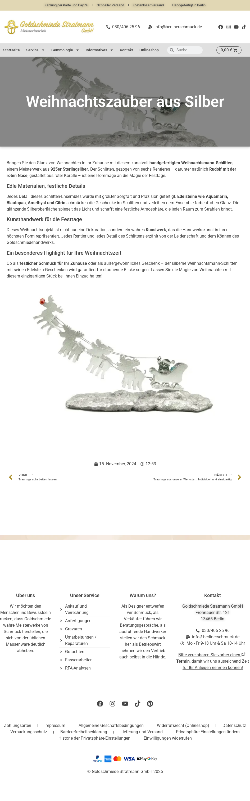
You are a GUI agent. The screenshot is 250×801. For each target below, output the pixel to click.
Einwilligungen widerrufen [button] (168, 738)
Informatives (99, 49)
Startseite (11, 50)
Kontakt (126, 50)
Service (35, 49)
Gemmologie (65, 49)
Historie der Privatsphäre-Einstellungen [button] (94, 738)
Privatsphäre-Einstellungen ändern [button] (208, 731)
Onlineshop (149, 50)
